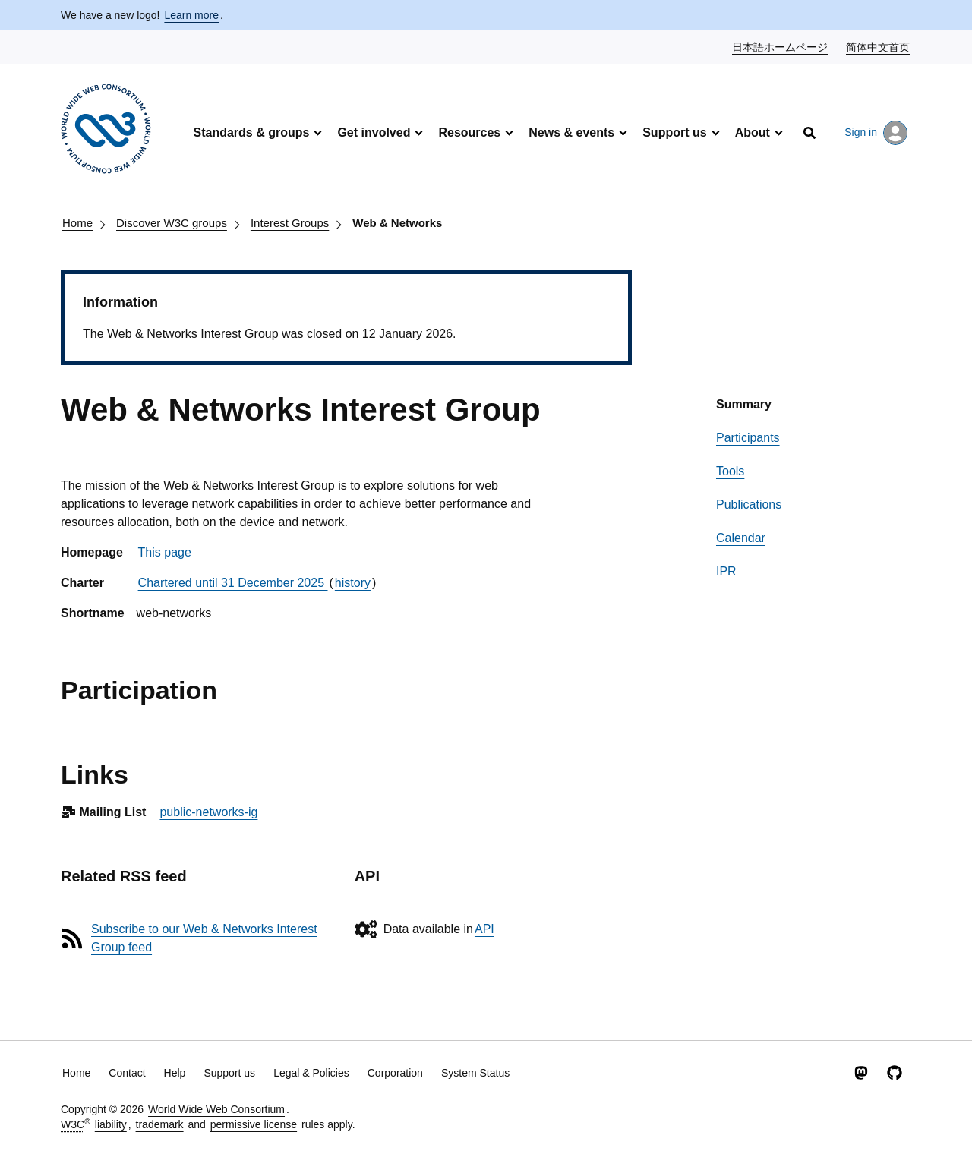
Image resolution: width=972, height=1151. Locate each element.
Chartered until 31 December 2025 (233, 582)
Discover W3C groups (171, 222)
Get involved (373, 132)
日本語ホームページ (780, 46)
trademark (160, 1124)
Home (77, 222)
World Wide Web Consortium (216, 1109)
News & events (571, 132)
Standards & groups (251, 132)
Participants (748, 437)
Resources (469, 132)
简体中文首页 (878, 46)
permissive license (253, 1124)
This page (164, 552)
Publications (748, 504)
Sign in (875, 133)
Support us (674, 132)
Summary (744, 404)
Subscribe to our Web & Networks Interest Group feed (204, 938)
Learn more (191, 15)
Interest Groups (290, 222)
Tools (730, 471)
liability (111, 1124)
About (752, 132)
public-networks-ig (208, 812)
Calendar (740, 537)
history (353, 582)
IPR (726, 571)
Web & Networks (397, 222)
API (484, 928)
